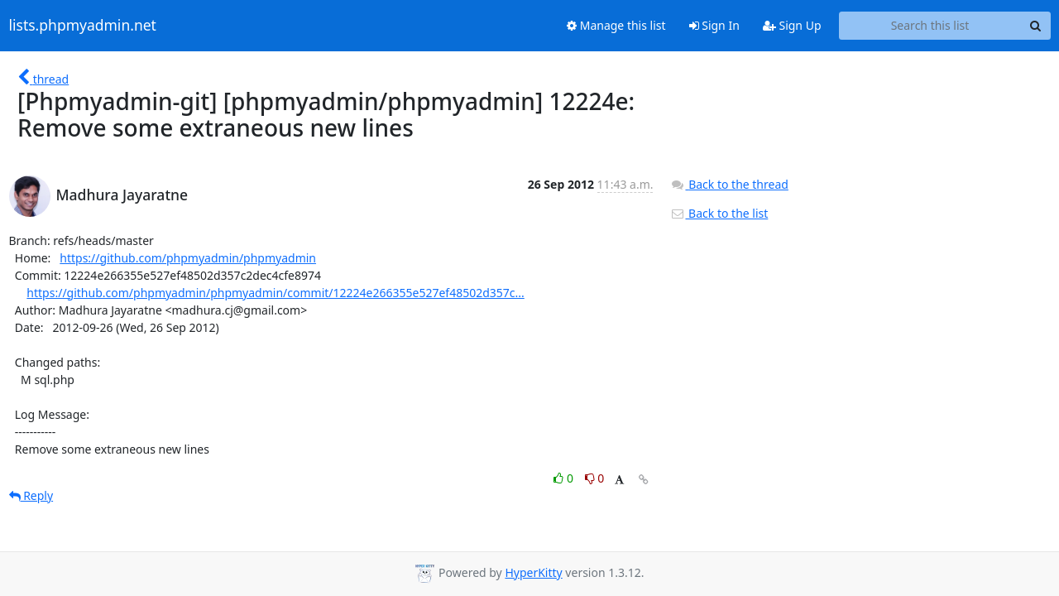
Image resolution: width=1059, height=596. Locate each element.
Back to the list (719, 213)
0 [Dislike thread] (595, 478)
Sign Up (792, 25)
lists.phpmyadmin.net (82, 26)
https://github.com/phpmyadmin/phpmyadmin (188, 258)
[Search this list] (930, 26)
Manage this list (616, 25)
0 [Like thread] (564, 478)
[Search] (1036, 26)
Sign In (714, 25)
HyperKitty (533, 572)
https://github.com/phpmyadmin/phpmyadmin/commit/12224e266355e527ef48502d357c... (275, 292)
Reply (31, 495)
